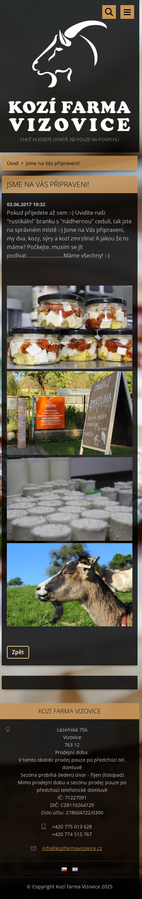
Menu (127, 12)
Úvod (13, 163)
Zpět (18, 652)
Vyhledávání (109, 12)
